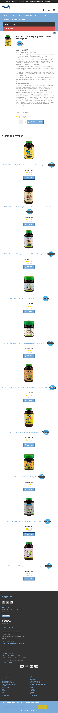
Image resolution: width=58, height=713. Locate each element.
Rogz (3, 692)
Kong (31, 686)
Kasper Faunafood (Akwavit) (9, 684)
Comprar (29, 178)
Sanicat (32, 692)
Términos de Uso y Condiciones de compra (15, 707)
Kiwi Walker (5, 686)
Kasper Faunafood (35, 682)
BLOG (22, 20)
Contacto (34, 707)
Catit (3, 676)
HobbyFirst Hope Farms (8, 682)
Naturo (32, 687)
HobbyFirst (33, 679)
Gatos (14, 15)
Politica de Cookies (9, 702)
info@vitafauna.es (18, 643)
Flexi (3, 679)
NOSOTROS (42, 707)
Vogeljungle (33, 695)
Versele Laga (5, 695)
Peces (45, 15)
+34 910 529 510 (7, 662)
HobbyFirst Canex (6, 681)
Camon (32, 674)
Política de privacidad (33, 702)
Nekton (4, 689)
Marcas (14, 20)
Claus (31, 676)
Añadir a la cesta (35, 122)
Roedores (28, 15)
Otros (6, 20)
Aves (20, 15)
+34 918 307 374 (7, 643)
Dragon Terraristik (7, 678)
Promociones (10, 24)
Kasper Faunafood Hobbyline (38, 684)
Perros (6, 15)
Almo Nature (5, 674)
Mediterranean (6, 687)
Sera (3, 694)
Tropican (32, 694)
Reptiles (37, 15)
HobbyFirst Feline (35, 681)
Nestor (32, 689)
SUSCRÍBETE (6, 616)
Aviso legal (20, 702)
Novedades (9, 29)
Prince (3, 690)
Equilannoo (33, 678)
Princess (32, 690)
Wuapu (4, 697)
